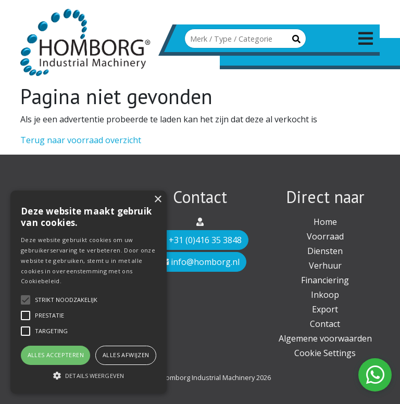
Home (325, 222)
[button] (88, 375)
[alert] (88, 292)
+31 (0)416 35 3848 (200, 240)
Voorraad (325, 236)
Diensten (325, 251)
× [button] (157, 200)
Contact (325, 324)
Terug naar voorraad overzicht (80, 140)
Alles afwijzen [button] (126, 355)
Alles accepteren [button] (56, 355)
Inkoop (325, 294)
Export (325, 309)
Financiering (325, 280)
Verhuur (325, 265)
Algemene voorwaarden (325, 338)
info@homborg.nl (200, 262)
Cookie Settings (325, 353)
